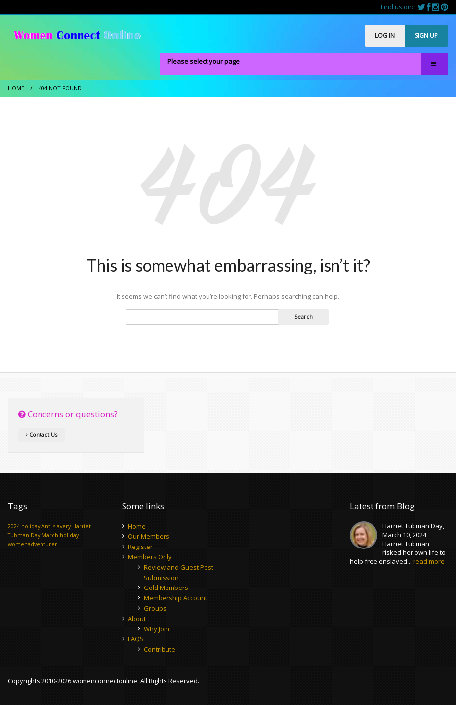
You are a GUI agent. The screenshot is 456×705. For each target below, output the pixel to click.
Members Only (150, 556)
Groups (155, 608)
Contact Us (41, 434)
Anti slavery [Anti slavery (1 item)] (56, 526)
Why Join (156, 629)
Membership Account (175, 597)
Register (140, 546)
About (137, 618)
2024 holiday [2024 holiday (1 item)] (24, 526)
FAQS (136, 638)
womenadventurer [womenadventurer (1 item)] (32, 544)
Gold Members (166, 587)
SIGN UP (426, 35)
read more (429, 561)
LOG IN (385, 35)
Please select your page (203, 61)
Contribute (159, 649)
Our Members (148, 536)
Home (16, 88)
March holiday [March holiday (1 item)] (60, 535)
